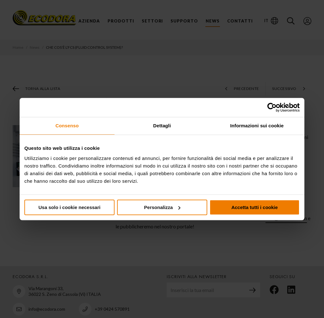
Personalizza (162, 207)
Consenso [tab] (66, 125)
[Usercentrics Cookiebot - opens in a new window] (272, 107)
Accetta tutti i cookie (254, 207)
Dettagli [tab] (162, 125)
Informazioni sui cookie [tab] (257, 125)
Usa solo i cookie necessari (70, 207)
